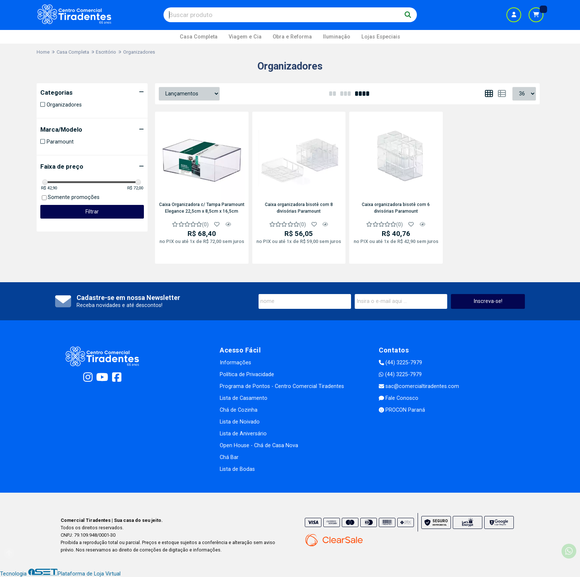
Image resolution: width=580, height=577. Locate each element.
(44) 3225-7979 (400, 363)
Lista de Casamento (243, 398)
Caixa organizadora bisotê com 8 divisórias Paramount (299, 208)
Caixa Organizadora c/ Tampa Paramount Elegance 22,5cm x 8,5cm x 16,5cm (202, 208)
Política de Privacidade (247, 374)
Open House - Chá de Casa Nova (259, 445)
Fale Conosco (398, 398)
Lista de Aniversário (243, 434)
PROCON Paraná (402, 410)
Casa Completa (199, 37)
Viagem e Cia (245, 37)
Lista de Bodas (237, 469)
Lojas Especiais (380, 37)
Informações (235, 363)
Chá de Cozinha (238, 410)
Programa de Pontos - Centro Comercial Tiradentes (282, 386)
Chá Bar (229, 457)
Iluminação (336, 37)
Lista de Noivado (240, 422)
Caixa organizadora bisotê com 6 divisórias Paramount (396, 208)
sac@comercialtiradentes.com (419, 386)
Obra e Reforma (292, 37)
